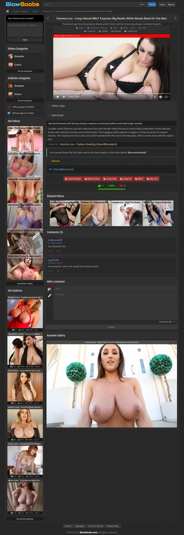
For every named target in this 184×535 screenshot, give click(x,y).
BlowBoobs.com (88, 532)
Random (117, 31)
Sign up (171, 4)
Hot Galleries (15, 290)
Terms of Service (95, 526)
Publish (111, 327)
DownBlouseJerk (63, 169)
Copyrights (80, 526)
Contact (67, 526)
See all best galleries (24, 519)
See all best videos (25, 283)
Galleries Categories (19, 78)
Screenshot (132, 31)
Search (152, 4)
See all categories (25, 71)
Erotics (81, 28)
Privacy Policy (113, 526)
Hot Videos (14, 121)
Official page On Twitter (23, 113)
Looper (105, 31)
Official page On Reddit (23, 107)
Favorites (91, 31)
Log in (162, 4)
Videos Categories (18, 48)
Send (25, 39)
